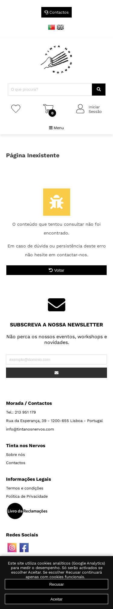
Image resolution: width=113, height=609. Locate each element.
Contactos (56, 12)
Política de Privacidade (27, 496)
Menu (56, 128)
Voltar (56, 270)
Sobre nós (15, 454)
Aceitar (56, 599)
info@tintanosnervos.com (30, 429)
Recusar (56, 584)
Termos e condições (24, 488)
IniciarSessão (95, 109)
